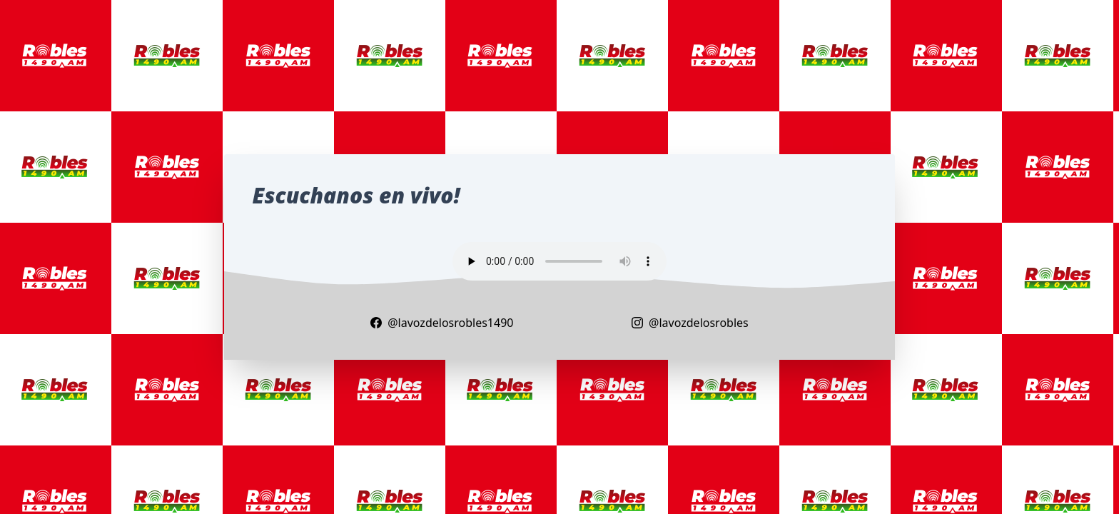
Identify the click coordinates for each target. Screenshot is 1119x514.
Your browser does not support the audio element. (559, 261)
